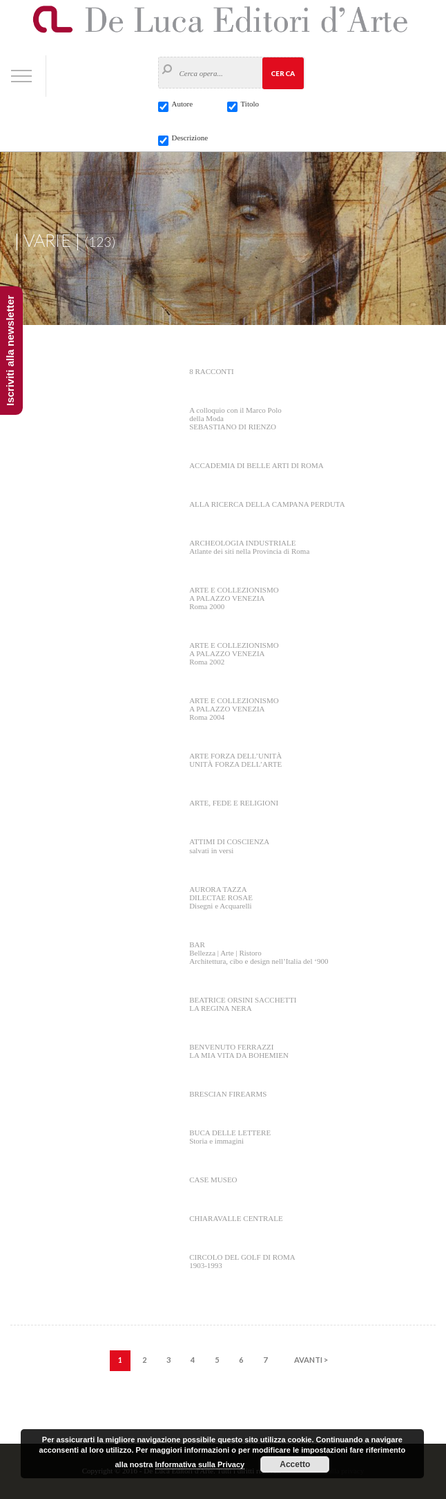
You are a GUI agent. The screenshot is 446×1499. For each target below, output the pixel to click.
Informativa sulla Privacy (200, 1464)
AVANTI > (311, 1359)
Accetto (295, 1464)
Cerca (283, 73)
